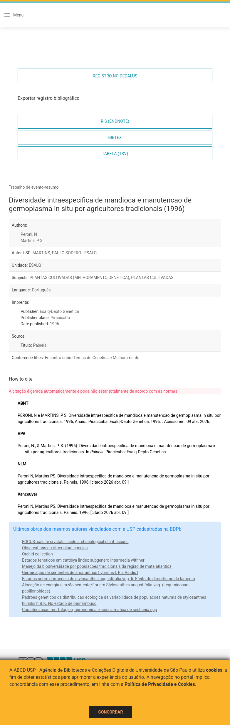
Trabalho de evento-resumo (34, 187)
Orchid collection (37, 554)
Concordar (110, 712)
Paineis (39, 345)
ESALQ (35, 265)
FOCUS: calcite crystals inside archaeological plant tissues (75, 541)
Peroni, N (29, 234)
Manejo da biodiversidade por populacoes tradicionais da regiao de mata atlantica (97, 566)
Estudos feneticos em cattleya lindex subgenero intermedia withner (83, 560)
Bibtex (115, 137)
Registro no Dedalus (115, 76)
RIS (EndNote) (115, 121)
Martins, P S (32, 240)
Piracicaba (60, 317)
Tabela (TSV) (115, 153)
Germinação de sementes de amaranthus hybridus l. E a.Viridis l (80, 572)
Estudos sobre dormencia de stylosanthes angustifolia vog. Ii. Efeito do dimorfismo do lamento (108, 578)
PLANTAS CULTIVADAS (152, 277)
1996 (54, 323)
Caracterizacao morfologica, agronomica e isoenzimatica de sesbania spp (89, 609)
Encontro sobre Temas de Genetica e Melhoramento (92, 357)
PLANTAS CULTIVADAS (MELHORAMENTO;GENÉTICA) (79, 277)
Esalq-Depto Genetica (59, 311)
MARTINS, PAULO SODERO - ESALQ (65, 252)
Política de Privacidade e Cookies (160, 684)
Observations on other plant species (55, 547)
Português (41, 290)
